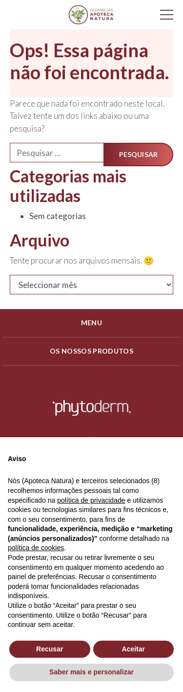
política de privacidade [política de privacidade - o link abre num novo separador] (91, 500)
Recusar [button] (49, 649)
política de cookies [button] (36, 548)
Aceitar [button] (133, 649)
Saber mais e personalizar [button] (91, 672)
